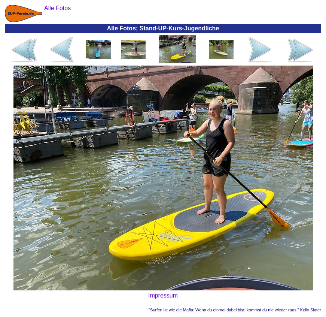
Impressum (163, 295)
